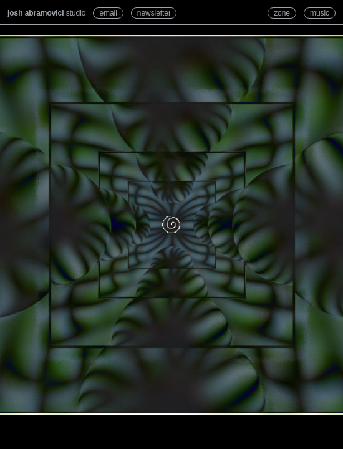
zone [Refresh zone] (282, 13)
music (319, 13)
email (108, 13)
